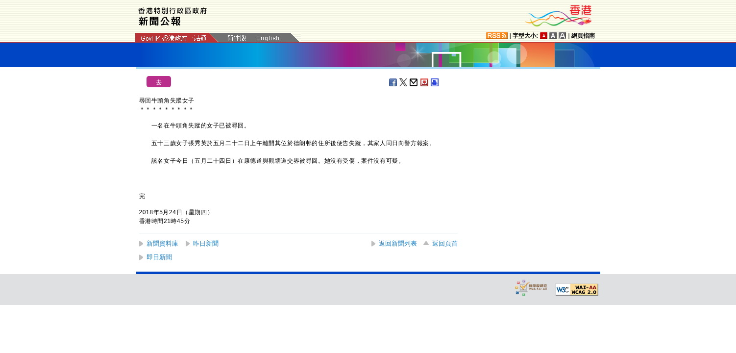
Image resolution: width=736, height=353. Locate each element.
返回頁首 (445, 243)
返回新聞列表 (398, 243)
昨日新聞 (206, 243)
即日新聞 (159, 257)
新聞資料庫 (162, 243)
